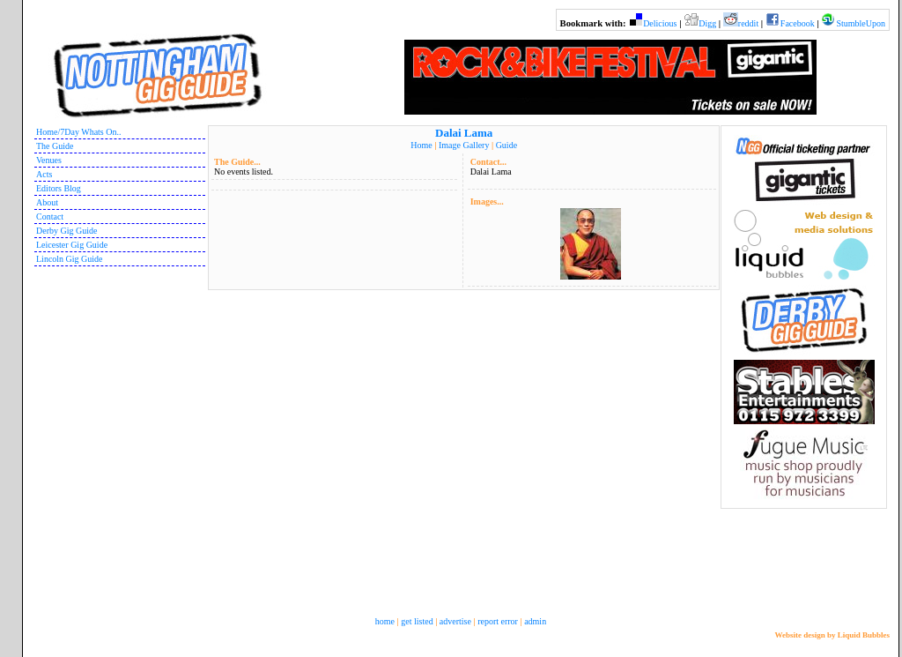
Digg (707, 23)
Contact (49, 216)
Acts (44, 174)
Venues (49, 160)
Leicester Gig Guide (71, 245)
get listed (417, 621)
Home (421, 145)
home (385, 621)
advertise (455, 621)
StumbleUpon (860, 23)
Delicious (659, 23)
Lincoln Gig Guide (69, 259)
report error (497, 621)
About (47, 202)
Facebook (797, 23)
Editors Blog (58, 188)
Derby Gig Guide (66, 230)
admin (535, 621)
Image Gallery (464, 145)
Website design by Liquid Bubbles (832, 635)
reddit (748, 23)
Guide (506, 145)
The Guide (55, 146)
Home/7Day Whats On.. (78, 132)
